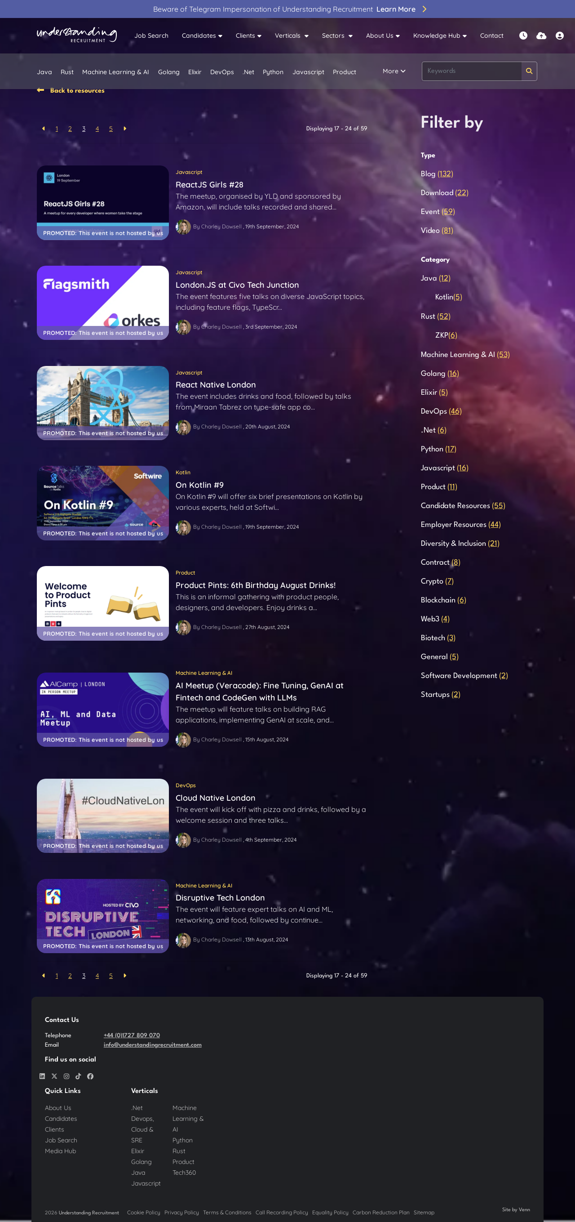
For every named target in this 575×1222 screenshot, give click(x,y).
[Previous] (44, 128)
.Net (248, 72)
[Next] (125, 128)
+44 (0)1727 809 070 (132, 1036)
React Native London (216, 384)
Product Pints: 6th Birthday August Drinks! (256, 585)
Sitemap (424, 1212)
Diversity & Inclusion (460, 544)
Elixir (195, 72)
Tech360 (184, 1172)
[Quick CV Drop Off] (541, 36)
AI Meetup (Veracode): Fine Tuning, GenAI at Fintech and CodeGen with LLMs (260, 691)
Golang (169, 72)
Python (273, 72)
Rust (67, 72)
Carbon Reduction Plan (381, 1212)
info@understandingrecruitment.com (153, 1045)
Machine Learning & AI (115, 72)
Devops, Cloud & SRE (142, 1129)
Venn (524, 1210)
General (440, 657)
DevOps (222, 72)
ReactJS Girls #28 (209, 184)
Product (344, 72)
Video (437, 231)
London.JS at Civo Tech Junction (237, 285)
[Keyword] (472, 71)
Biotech (438, 638)
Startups (440, 695)
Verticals (288, 35)
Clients (245, 35)
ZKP (446, 335)
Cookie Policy (143, 1212)
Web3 (435, 619)
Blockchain (443, 600)
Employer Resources (461, 525)
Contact (492, 35)
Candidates (199, 35)
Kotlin (183, 472)
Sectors (334, 35)
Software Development (464, 676)
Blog (437, 174)
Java (44, 72)
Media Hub (60, 1151)
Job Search (151, 35)
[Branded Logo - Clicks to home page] (77, 36)
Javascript (308, 72)
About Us (380, 35)
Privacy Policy (181, 1212)
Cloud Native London (216, 798)
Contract (440, 562)
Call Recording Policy (282, 1212)
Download (445, 193)
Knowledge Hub (436, 35)
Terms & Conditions (227, 1212)
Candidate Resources (463, 506)
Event (438, 212)
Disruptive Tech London (220, 897)
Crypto (437, 581)
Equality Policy (330, 1212)
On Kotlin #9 (200, 485)
